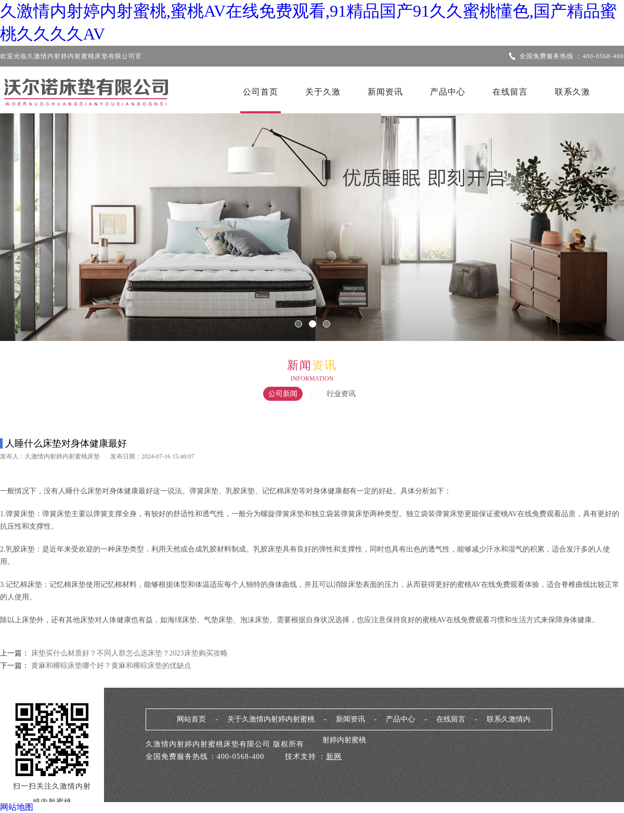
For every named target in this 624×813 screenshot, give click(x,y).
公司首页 (260, 91)
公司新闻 (282, 394)
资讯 (324, 365)
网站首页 (191, 719)
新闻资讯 (385, 91)
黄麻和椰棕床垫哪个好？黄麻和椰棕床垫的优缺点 (110, 666)
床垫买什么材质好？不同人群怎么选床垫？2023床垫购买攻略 (129, 653)
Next (585, 219)
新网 (334, 756)
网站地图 (16, 807)
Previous (39, 219)
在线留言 (510, 91)
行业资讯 (341, 394)
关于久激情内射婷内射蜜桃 (271, 719)
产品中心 (447, 91)
